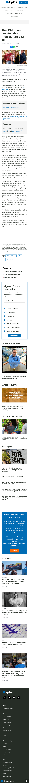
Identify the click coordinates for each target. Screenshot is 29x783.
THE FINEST (20, 10)
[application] (14, 236)
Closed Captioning (7, 740)
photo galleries (11, 130)
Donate (14, 551)
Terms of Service (7, 730)
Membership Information (9, 768)
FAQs (4, 746)
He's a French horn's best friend (12, 477)
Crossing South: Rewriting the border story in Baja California (14, 377)
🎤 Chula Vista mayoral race (11, 274)
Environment (5, 577)
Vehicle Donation (7, 776)
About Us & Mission (8, 708)
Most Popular (7, 447)
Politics (3, 640)
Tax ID (4, 773)
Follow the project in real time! (11, 107)
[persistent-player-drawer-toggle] (27, 781)
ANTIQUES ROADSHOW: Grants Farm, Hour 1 (14, 439)
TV (20, 255)
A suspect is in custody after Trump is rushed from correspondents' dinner (14, 490)
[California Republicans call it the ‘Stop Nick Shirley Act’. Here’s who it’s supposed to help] (14, 660)
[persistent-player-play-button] (2, 781)
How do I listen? (7, 749)
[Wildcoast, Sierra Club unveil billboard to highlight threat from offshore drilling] (14, 568)
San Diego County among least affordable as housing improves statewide (12, 469)
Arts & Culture (11, 255)
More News (7, 558)
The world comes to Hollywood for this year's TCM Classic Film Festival (14, 613)
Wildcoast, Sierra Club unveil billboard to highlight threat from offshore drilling (14, 497)
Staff (4, 727)
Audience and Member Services (10, 738)
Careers (5, 713)
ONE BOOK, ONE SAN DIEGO (14, 13)
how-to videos (16, 131)
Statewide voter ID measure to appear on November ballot (14, 643)
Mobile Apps (6, 719)
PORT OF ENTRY (9, 10)
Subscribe (14, 335)
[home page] (11, 2)
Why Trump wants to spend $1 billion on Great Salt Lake (14, 483)
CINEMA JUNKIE (22, 7)
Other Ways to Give (8, 770)
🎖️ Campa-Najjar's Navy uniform (13, 271)
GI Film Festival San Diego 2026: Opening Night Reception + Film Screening (12, 408)
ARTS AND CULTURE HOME (8, 7)
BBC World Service (9, 781)
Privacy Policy (6, 725)
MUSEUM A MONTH (15, 16)
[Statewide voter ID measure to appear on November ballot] (14, 631)
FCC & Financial (7, 716)
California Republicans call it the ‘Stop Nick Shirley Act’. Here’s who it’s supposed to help (13, 675)
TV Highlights (11, 259)
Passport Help (6, 752)
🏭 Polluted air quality (10, 277)
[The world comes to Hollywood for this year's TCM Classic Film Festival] (14, 599)
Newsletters (6, 711)
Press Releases (7, 722)
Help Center (6, 754)
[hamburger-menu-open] (2, 2)
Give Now (23, 2)
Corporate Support (7, 762)
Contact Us (5, 743)
